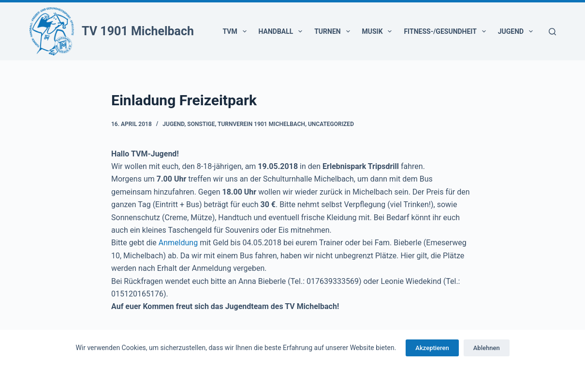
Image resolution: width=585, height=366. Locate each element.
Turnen (333, 31)
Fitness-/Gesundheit (446, 31)
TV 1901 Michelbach (138, 31)
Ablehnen (486, 348)
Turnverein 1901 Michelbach (261, 124)
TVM (236, 31)
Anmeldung (178, 242)
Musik (379, 31)
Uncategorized (331, 124)
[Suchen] (552, 31)
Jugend (517, 31)
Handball (283, 31)
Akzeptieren (432, 348)
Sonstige (201, 124)
